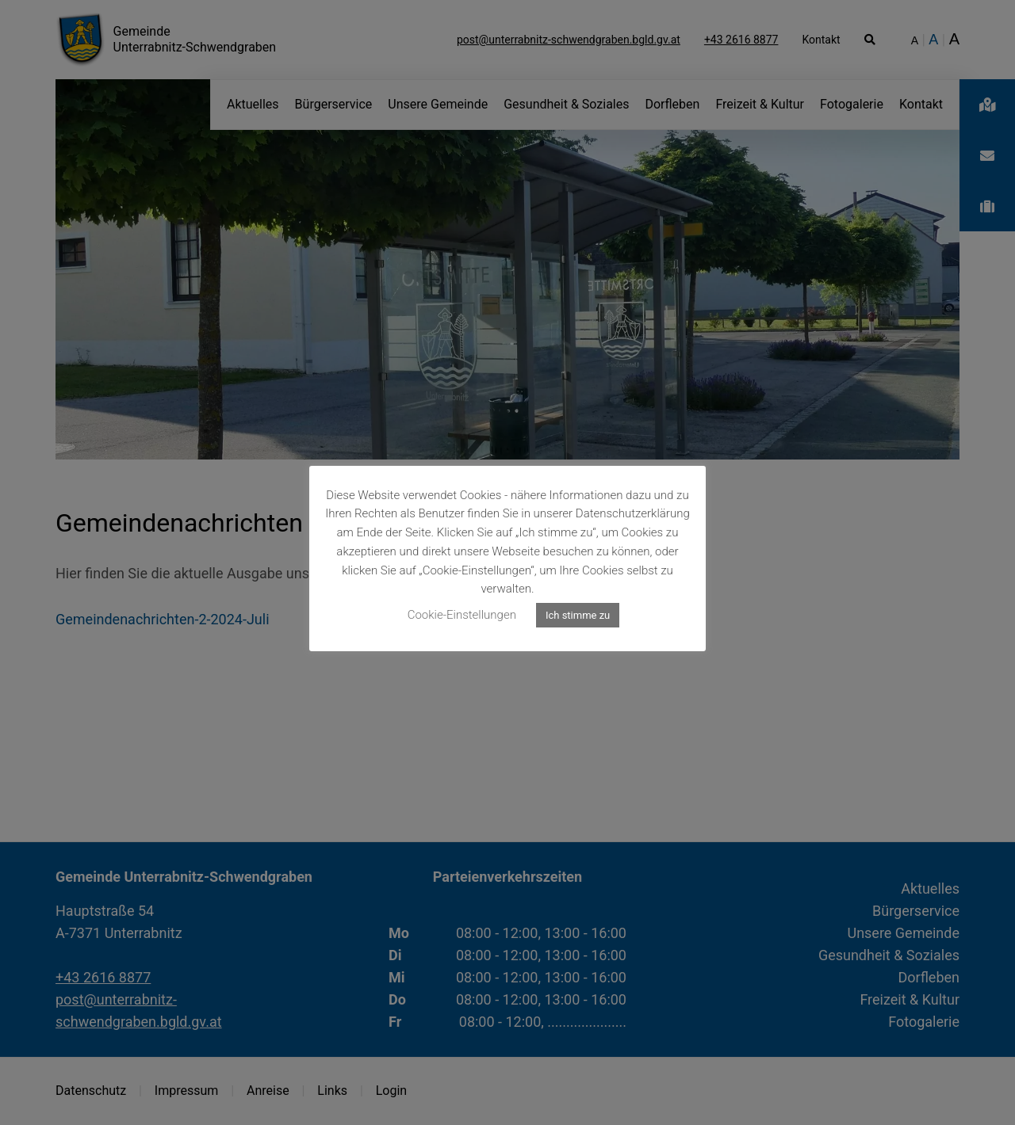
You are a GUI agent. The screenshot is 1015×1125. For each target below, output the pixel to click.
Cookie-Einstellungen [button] (462, 615)
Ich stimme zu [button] (578, 615)
